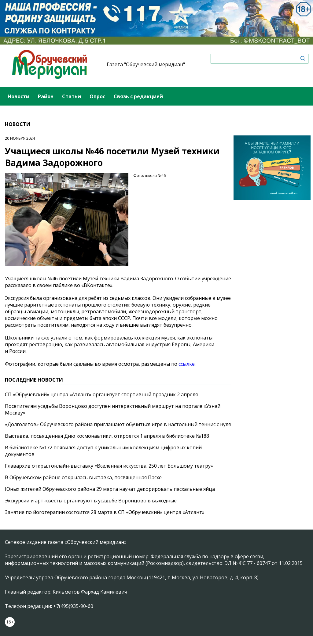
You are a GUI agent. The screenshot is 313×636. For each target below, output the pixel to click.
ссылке (187, 364)
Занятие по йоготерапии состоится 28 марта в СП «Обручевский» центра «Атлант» (104, 512)
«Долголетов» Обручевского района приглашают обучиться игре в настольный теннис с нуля (118, 424)
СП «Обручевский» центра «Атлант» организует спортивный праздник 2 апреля (101, 394)
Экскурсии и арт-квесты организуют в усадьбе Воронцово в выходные (91, 500)
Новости (18, 96)
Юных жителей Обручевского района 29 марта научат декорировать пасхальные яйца (110, 489)
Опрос (97, 96)
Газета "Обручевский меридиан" (146, 64)
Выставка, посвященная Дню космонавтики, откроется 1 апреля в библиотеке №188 (107, 436)
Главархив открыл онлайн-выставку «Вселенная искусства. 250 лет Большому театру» (109, 465)
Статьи (71, 96)
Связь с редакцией (138, 96)
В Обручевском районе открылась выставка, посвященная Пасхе (83, 477)
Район (45, 96)
